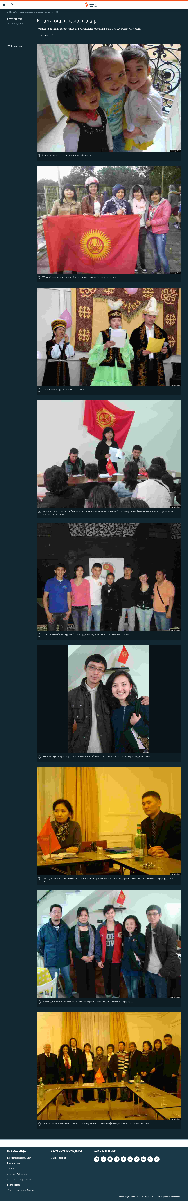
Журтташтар (14, 19)
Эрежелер (12, 1169)
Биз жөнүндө (13, 1163)
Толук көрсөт (45, 35)
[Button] (14, 46)
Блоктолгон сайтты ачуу (19, 1158)
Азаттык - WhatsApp (17, 1174)
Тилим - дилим (58, 1158)
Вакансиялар (13, 1185)
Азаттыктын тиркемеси (19, 1179)
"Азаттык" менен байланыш (21, 1190)
